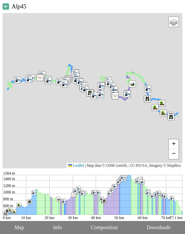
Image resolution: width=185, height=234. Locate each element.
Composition (104, 227)
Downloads (158, 227)
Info (57, 227)
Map (19, 227)
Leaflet (76, 165)
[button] (163, 113)
